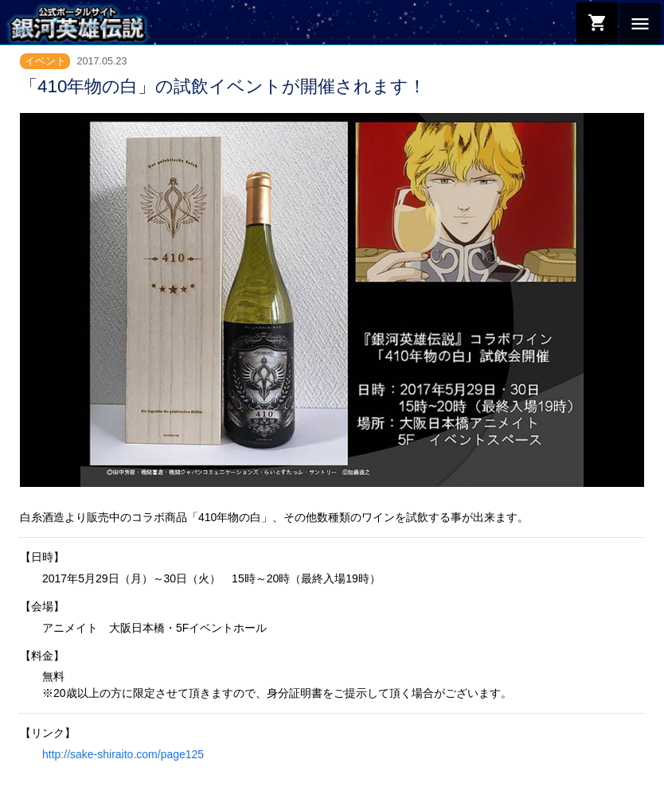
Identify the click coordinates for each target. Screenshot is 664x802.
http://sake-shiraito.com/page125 (123, 754)
